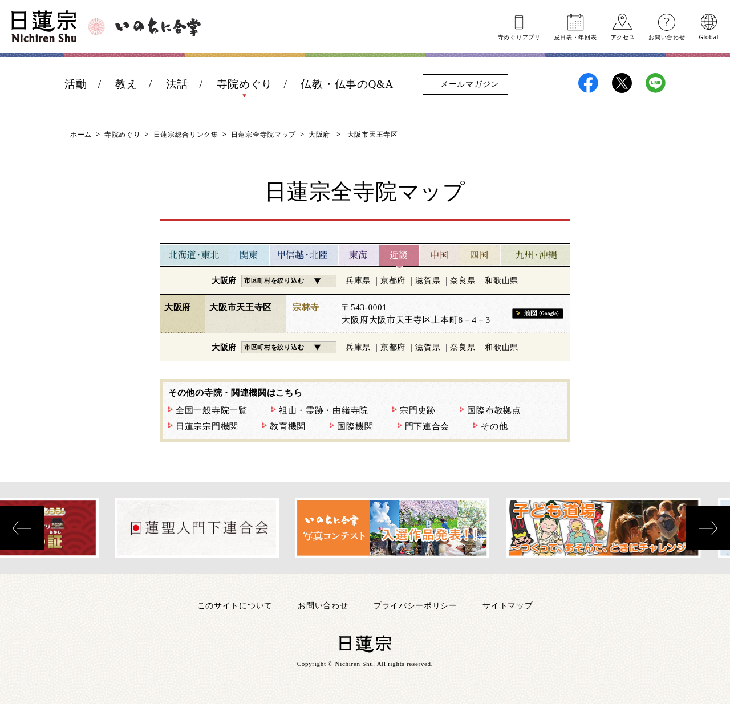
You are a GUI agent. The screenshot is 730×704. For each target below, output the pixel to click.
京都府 (392, 280)
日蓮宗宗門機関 (207, 426)
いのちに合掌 (158, 26)
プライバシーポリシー (415, 605)
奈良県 (462, 280)
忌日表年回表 (575, 36)
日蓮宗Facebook (588, 83)
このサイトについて (235, 605)
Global (709, 36)
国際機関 (355, 426)
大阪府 (319, 134)
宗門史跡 (418, 410)
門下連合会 (427, 426)
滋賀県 (427, 280)
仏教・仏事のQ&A (347, 84)
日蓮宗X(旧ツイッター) (622, 83)
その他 (494, 426)
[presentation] (22, 528)
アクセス (623, 36)
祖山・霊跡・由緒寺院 (323, 410)
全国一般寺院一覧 (212, 410)
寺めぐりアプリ (519, 36)
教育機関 (288, 426)
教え (126, 84)
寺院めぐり (245, 84)
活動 (75, 84)
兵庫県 (358, 280)
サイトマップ (507, 605)
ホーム (81, 134)
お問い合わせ (666, 36)
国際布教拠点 (494, 410)
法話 (177, 84)
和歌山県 (501, 280)
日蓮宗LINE (656, 83)
